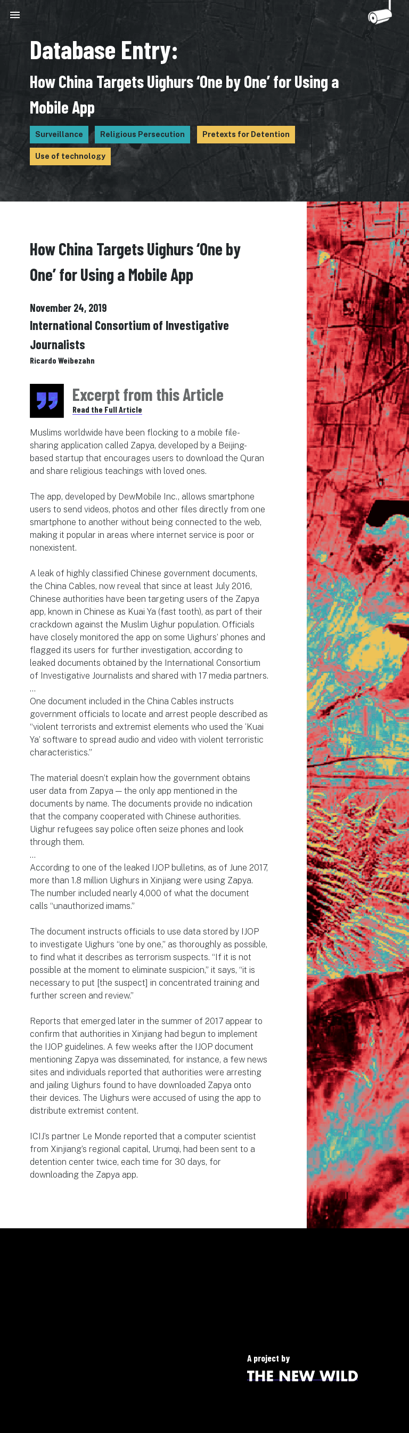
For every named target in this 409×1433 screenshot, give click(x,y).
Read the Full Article (107, 409)
